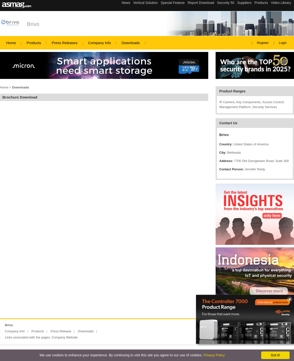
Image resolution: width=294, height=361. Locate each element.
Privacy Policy (214, 355)
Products (33, 43)
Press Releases (64, 43)
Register (263, 43)
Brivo (33, 24)
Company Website (65, 337)
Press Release (60, 331)
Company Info (99, 43)
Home (11, 43)
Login (283, 43)
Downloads (131, 43)
